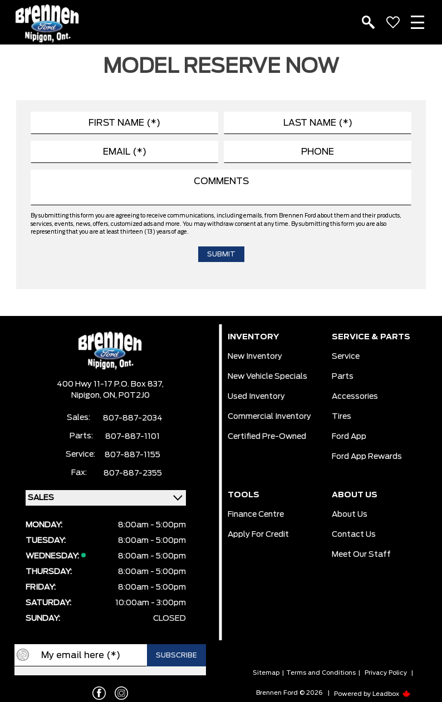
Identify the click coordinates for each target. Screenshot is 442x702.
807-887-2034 (133, 418)
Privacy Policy (386, 673)
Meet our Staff (361, 554)
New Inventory (255, 356)
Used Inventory (256, 397)
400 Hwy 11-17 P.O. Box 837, (110, 384)
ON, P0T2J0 (126, 395)
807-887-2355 (133, 473)
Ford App (349, 437)
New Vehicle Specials (267, 376)
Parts (342, 376)
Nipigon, (87, 395)
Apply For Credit (258, 534)
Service (346, 356)
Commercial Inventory (269, 417)
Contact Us (354, 534)
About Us (349, 514)
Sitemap (266, 673)
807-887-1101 (132, 437)
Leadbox (391, 694)
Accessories (355, 397)
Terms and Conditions (321, 673)
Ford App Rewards (367, 457)
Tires (341, 417)
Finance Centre (256, 514)
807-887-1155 (132, 455)
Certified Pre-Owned (267, 437)
